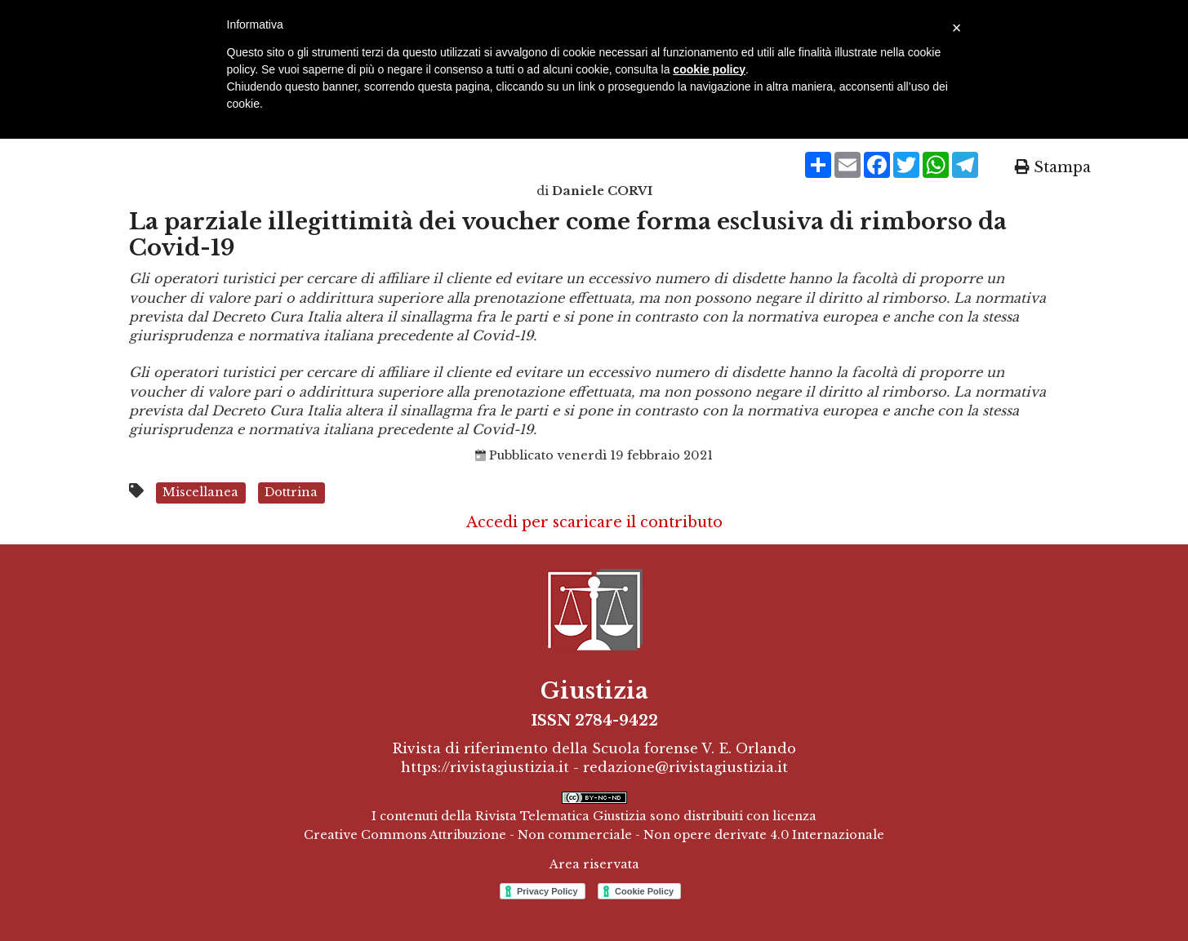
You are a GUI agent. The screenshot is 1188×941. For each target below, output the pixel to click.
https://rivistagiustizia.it (485, 767)
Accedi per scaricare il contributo (594, 522)
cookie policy (709, 69)
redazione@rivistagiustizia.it (685, 767)
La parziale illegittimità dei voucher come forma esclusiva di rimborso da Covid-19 (568, 234)
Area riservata (594, 864)
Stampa (1053, 167)
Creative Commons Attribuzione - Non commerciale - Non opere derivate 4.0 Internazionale (594, 835)
